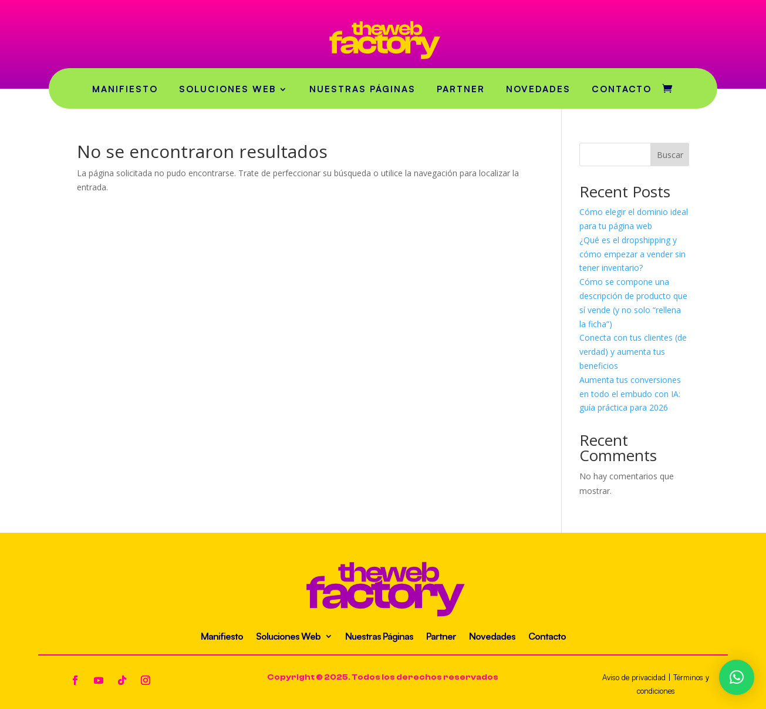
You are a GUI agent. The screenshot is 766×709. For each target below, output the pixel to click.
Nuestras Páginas (362, 89)
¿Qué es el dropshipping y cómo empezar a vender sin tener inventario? (632, 254)
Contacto (622, 89)
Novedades (538, 89)
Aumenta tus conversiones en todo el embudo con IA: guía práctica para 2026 (630, 394)
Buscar (670, 154)
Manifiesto (125, 89)
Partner (461, 89)
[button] (736, 677)
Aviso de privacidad (634, 677)
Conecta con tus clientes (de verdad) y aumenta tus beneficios (633, 351)
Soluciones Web (227, 89)
